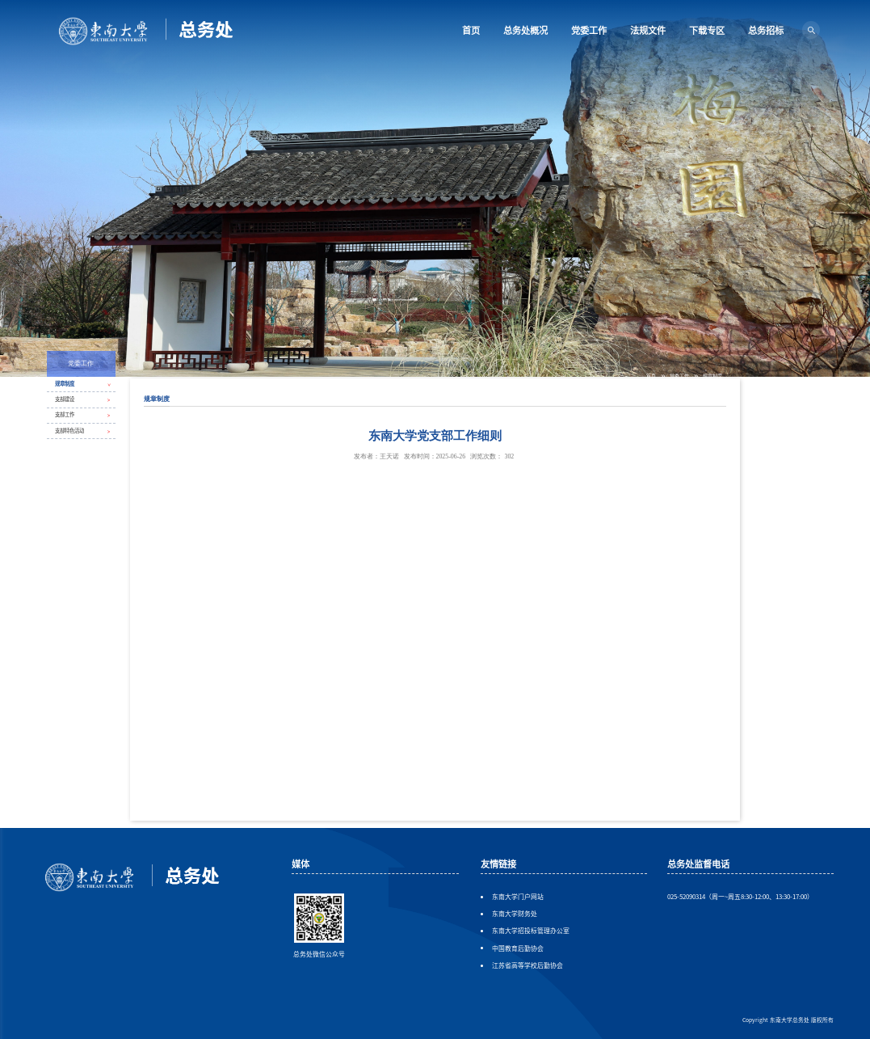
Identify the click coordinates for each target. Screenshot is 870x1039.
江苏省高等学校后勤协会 (527, 965)
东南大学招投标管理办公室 (530, 931)
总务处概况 (525, 29)
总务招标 (766, 29)
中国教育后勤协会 (518, 948)
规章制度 (712, 375)
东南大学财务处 (514, 914)
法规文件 (648, 29)
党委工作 (589, 29)
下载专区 (707, 29)
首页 (471, 29)
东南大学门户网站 (518, 897)
